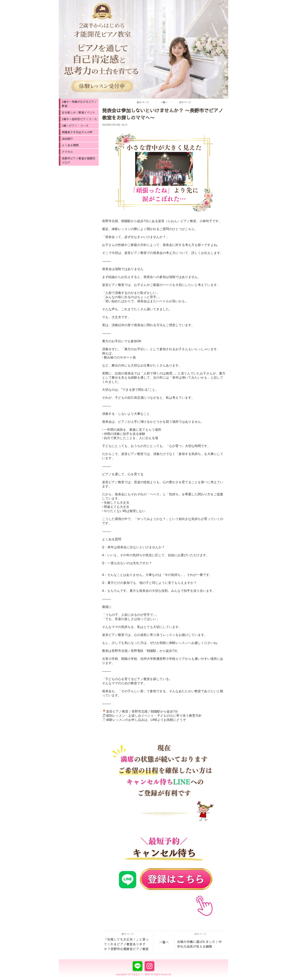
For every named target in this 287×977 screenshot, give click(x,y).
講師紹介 (67, 139)
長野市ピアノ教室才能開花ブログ (78, 160)
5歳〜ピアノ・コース (75, 125)
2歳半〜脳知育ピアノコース (79, 119)
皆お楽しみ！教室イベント (78, 112)
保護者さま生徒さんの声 (77, 132)
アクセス (67, 152)
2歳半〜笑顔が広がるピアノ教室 (79, 104)
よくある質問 (70, 145)
